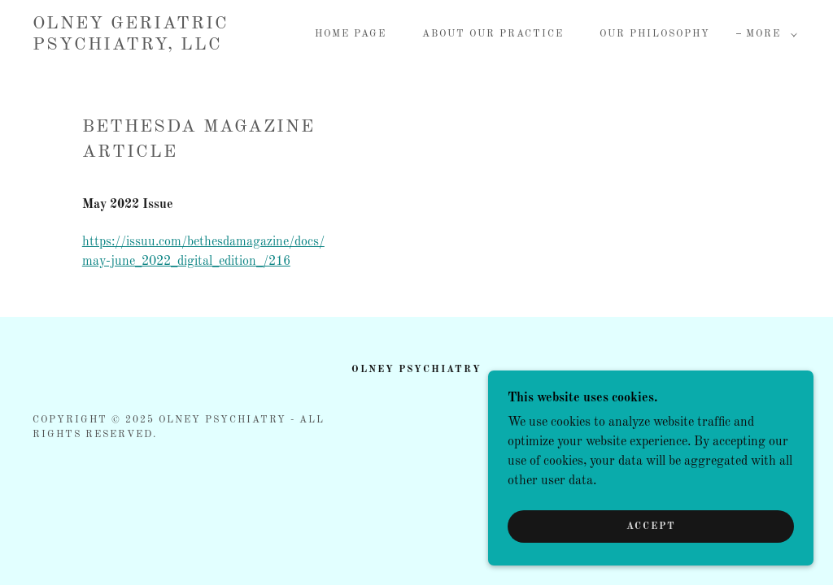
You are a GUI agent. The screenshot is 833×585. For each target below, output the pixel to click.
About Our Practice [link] (493, 34)
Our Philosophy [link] (655, 34)
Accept (651, 548)
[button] (768, 34)
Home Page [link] (350, 34)
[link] (135, 46)
